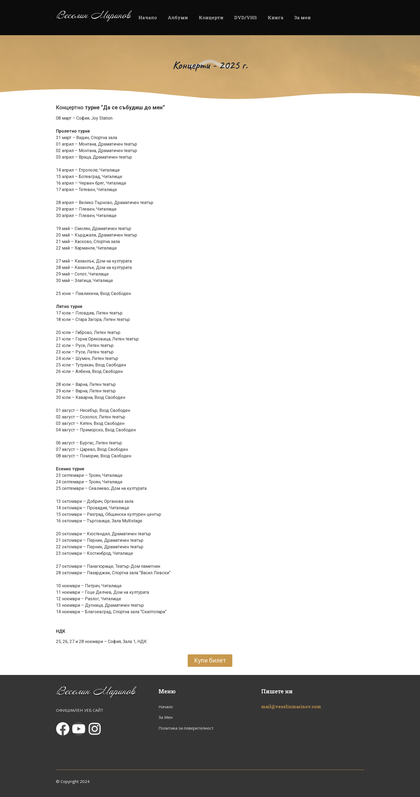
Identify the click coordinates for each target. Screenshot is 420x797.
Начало (147, 17)
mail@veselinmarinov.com (291, 706)
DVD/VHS (245, 17)
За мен (302, 17)
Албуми (178, 17)
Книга (275, 17)
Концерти (211, 17)
